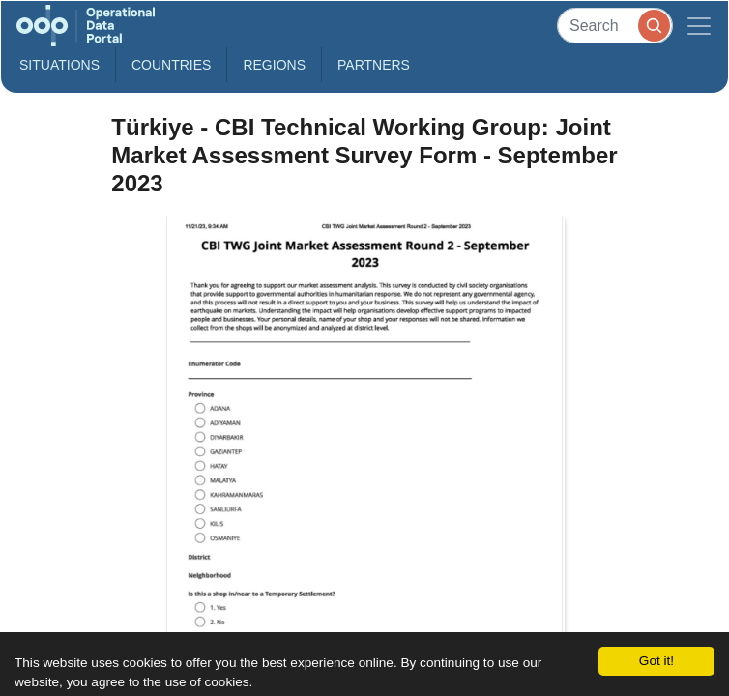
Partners (373, 64)
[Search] (615, 26)
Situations (59, 64)
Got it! (656, 660)
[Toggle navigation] (699, 25)
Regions (274, 64)
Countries (171, 64)
